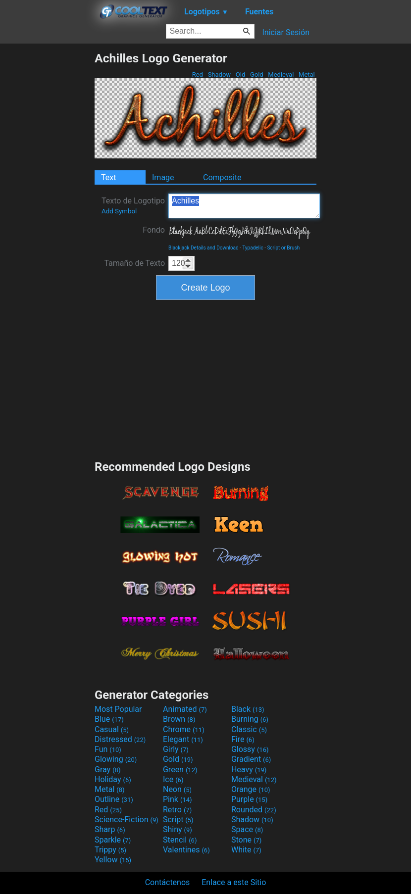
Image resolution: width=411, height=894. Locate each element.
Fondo (154, 230)
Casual (112, 729)
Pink (177, 799)
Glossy (250, 749)
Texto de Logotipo (133, 205)
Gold (257, 74)
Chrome (184, 729)
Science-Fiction (126, 819)
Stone (246, 839)
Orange (250, 789)
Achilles (244, 206)
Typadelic (252, 247)
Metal (306, 74)
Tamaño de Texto (134, 263)
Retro (177, 809)
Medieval (280, 74)
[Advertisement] (47, 199)
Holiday (113, 779)
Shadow (219, 74)
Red (197, 74)
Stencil (180, 839)
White (246, 849)
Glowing (116, 759)
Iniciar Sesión (285, 32)
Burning (249, 719)
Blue (109, 719)
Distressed (120, 739)
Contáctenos (167, 882)
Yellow (113, 859)
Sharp (110, 829)
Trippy (110, 849)
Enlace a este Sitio (234, 882)
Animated (185, 709)
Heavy (248, 769)
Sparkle (113, 839)
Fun (108, 749)
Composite (222, 177)
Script (178, 819)
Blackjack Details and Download (203, 247)
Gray (107, 769)
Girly (176, 749)
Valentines (186, 849)
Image (163, 177)
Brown (179, 719)
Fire (243, 739)
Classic (249, 729)
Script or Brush (283, 247)
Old (240, 74)
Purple (249, 799)
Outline (114, 799)
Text (108, 177)
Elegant (183, 739)
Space (247, 829)
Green (180, 769)
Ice (173, 779)
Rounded (253, 809)
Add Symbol (119, 211)
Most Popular (118, 709)
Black (247, 709)
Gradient (251, 759)
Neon (177, 789)
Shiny (177, 829)
